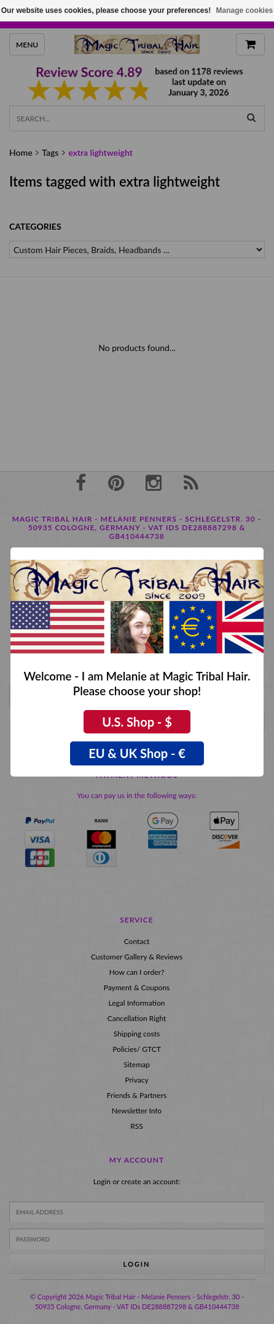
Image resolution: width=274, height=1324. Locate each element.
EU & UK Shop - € (137, 753)
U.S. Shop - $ (137, 721)
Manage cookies (244, 10)
